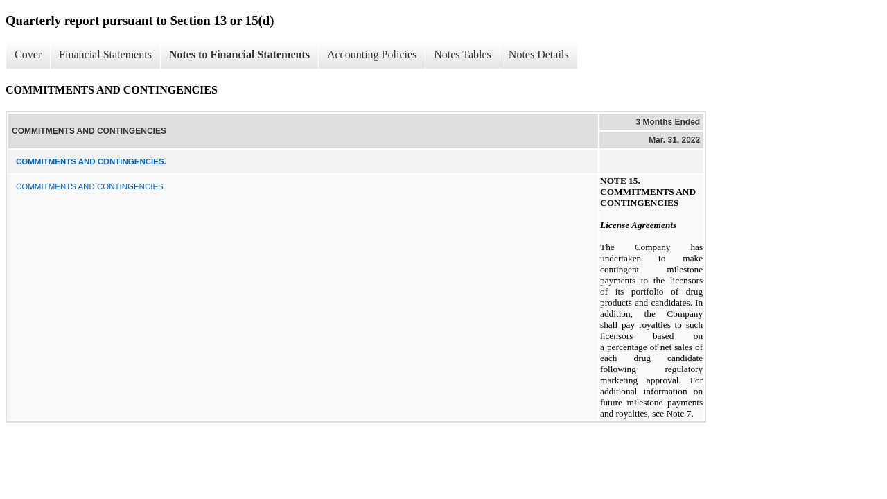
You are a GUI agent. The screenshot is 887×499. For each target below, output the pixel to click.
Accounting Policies (371, 54)
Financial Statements (105, 54)
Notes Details (539, 54)
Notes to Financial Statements (239, 54)
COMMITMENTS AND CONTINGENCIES (90, 186)
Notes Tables (462, 54)
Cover (28, 54)
